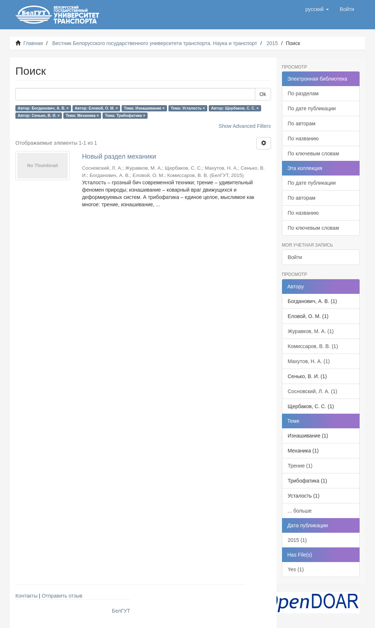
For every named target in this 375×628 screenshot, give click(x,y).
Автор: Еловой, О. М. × (96, 108)
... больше (300, 511)
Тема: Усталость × (188, 108)
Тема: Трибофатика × (125, 115)
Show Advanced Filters (245, 126)
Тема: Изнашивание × (144, 108)
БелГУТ (121, 611)
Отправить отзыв (62, 596)
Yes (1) (296, 569)
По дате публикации (312, 108)
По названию (303, 138)
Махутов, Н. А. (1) (309, 361)
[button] (317, 9)
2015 (272, 43)
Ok (263, 94)
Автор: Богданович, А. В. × (43, 108)
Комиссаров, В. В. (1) (313, 346)
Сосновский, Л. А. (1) (312, 391)
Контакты (26, 596)
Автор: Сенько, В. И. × (39, 115)
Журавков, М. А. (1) (311, 331)
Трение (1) (300, 466)
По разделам (303, 93)
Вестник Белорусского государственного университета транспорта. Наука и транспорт (154, 43)
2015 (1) (297, 540)
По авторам (302, 123)
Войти (295, 257)
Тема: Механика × (82, 115)
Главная (33, 43)
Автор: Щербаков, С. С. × (235, 108)
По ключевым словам (313, 153)
